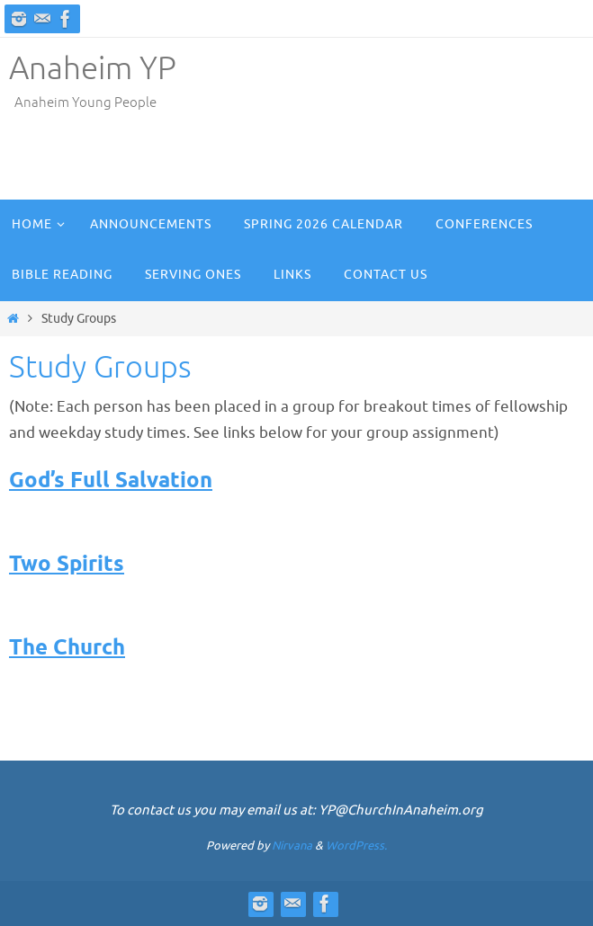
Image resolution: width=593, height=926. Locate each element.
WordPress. (356, 845)
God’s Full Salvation (110, 481)
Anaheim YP (92, 69)
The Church (67, 648)
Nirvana (292, 845)
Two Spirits (66, 564)
